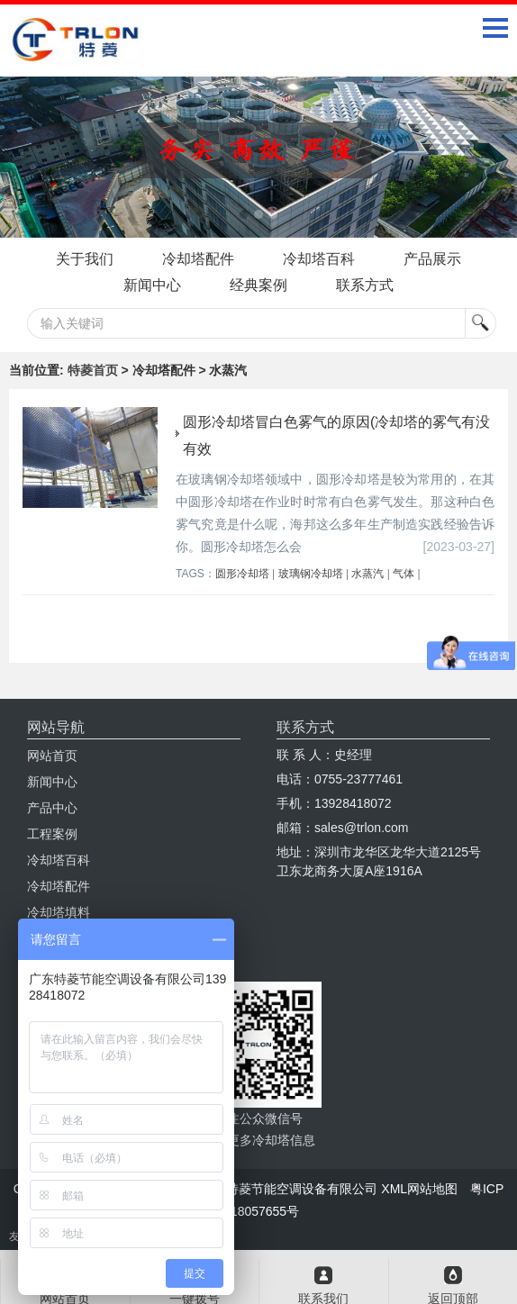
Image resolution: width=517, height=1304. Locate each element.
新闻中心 (152, 285)
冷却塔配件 (198, 259)
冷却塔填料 (58, 912)
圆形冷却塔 (242, 573)
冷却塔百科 (319, 259)
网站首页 (52, 755)
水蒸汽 (367, 573)
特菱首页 (93, 370)
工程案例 (52, 834)
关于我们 (84, 259)
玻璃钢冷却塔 (310, 573)
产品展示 (432, 259)
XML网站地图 (419, 1189)
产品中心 (52, 808)
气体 (403, 573)
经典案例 (258, 285)
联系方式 (365, 285)
